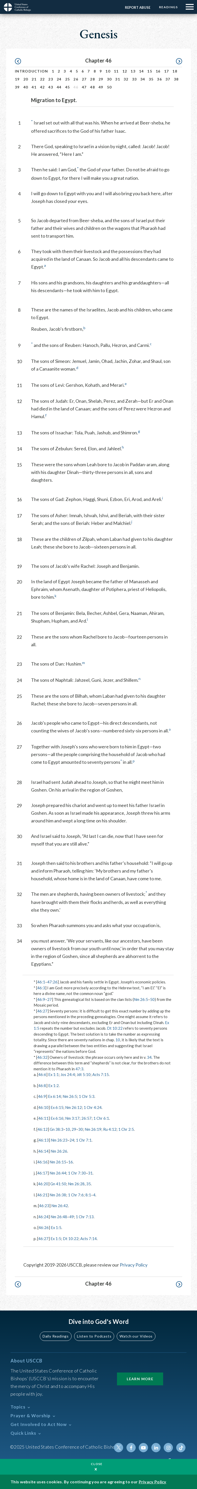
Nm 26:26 (59, 1151)
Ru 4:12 (109, 1129)
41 (34, 87)
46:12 (42, 1129)
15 (149, 71)
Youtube (144, 1447)
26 (75, 79)
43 (50, 87)
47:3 (79, 1068)
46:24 (43, 1216)
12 (124, 71)
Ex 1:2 (53, 1085)
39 (17, 87)
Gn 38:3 (56, 1129)
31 (117, 79)
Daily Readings (56, 1336)
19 (17, 79)
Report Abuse (137, 7)
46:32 (42, 1057)
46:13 (43, 1140)
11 (116, 71)
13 (133, 71)
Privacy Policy (133, 1265)
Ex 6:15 (57, 1107)
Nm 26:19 (93, 1129)
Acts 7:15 (101, 1074)
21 (34, 79)
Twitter (119, 1447)
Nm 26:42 (59, 1205)
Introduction (31, 71)
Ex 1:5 (56, 1227)
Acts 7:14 (89, 1238)
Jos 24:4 (68, 1074)
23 (50, 79)
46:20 (43, 1183)
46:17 (42, 1173)
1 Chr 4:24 (93, 1107)
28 (92, 79)
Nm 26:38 (58, 1194)
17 (166, 71)
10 (107, 71)
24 (59, 79)
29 (100, 79)
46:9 (41, 999)
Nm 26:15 (58, 1162)
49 (100, 87)
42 (42, 87)
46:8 (42, 1085)
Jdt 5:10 (84, 1074)
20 (25, 79)
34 (142, 79)
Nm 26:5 (141, 999)
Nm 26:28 (76, 1183)
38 (176, 79)
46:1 (41, 982)
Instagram (168, 1447)
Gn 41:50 (58, 1183)
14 (141, 71)
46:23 (44, 1205)
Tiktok (180, 1447)
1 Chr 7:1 (84, 1140)
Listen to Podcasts (95, 1336)
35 (151, 79)
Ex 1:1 (53, 1074)
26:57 (87, 1118)
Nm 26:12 (73, 1107)
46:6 (42, 1074)
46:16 (42, 1162)
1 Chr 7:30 (77, 1173)
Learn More (140, 1378)
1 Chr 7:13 (85, 1216)
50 (109, 87)
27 (84, 79)
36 (159, 79)
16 (158, 71)
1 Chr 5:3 (87, 1096)
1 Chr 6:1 (101, 1118)
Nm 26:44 (58, 1173)
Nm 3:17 (72, 1118)
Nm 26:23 (59, 1140)
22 (42, 79)
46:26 (43, 1227)
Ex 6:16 (57, 1118)
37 (167, 79)
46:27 (42, 1011)
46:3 (41, 987)
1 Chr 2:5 (126, 1129)
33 (134, 79)
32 (126, 79)
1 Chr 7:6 (76, 1194)
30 (109, 79)
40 (25, 87)
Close (97, 1464)
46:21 (42, 1194)
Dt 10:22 (115, 1028)
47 (84, 87)
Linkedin (156, 1447)
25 (67, 79)
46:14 (43, 1151)
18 (174, 71)
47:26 (52, 982)
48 (92, 87)
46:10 (43, 1107)
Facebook (131, 1447)
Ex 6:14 (54, 1096)
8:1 (88, 1194)
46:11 (43, 1118)
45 (67, 87)
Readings (168, 7)
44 (59, 87)
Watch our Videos (136, 1336)
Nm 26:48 (59, 1216)
